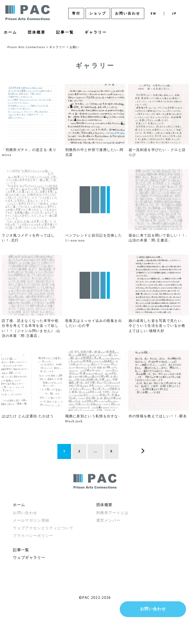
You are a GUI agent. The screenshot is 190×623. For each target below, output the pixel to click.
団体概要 (37, 33)
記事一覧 (65, 33)
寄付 (76, 14)
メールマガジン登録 (31, 521)
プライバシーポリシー (33, 536)
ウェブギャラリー (29, 558)
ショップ (97, 14)
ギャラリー (96, 33)
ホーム (19, 505)
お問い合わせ (127, 14)
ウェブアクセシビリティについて (43, 528)
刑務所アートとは (112, 513)
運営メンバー (108, 521)
